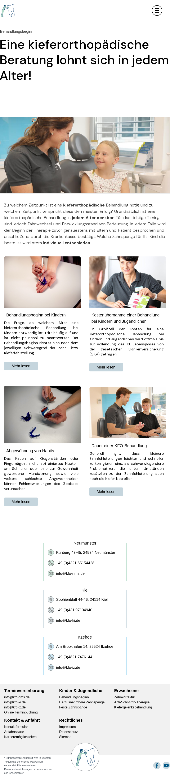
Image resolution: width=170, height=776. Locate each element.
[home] (7, 10)
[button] (158, 10)
